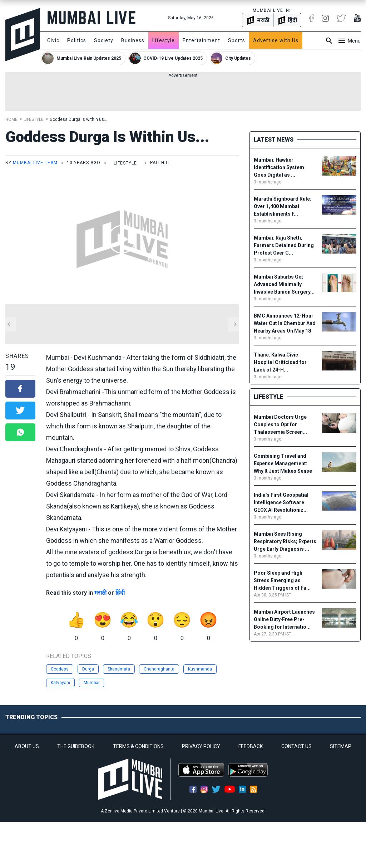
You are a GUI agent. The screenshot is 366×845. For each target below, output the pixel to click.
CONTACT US (296, 746)
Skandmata (119, 669)
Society (103, 40)
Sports (236, 40)
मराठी (100, 592)
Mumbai (91, 682)
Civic (53, 40)
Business (132, 40)
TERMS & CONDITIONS (138, 746)
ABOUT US (27, 746)
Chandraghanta (159, 669)
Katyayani (60, 682)
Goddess (60, 669)
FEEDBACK (250, 746)
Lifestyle (163, 40)
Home (11, 119)
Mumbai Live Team (35, 162)
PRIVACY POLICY (201, 746)
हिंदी (120, 592)
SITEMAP (340, 746)
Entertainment (201, 40)
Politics (76, 40)
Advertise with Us (275, 40)
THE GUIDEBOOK (75, 746)
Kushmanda (200, 669)
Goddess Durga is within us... (78, 119)
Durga (88, 669)
